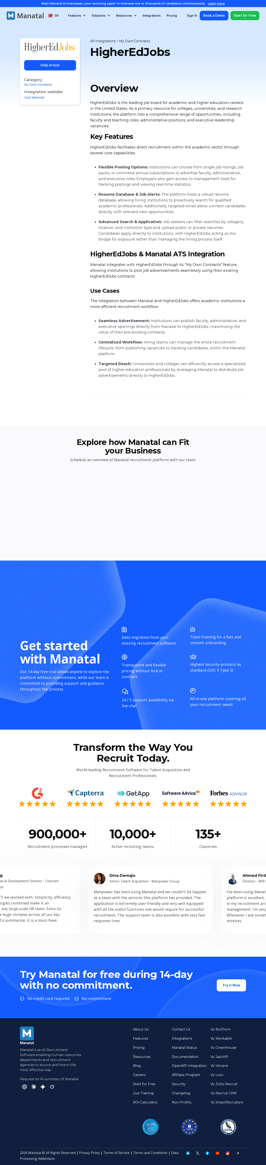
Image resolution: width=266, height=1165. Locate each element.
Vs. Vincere (219, 1066)
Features (140, 1038)
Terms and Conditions (150, 1152)
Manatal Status (184, 1048)
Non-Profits (181, 1102)
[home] (25, 15)
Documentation (185, 1057)
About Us (141, 1029)
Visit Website (34, 97)
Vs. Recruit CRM (224, 1093)
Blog (137, 1066)
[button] (53, 16)
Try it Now (231, 985)
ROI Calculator (145, 1102)
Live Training (143, 1093)
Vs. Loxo (217, 1075)
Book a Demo (214, 15)
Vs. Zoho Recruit (224, 1084)
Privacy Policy (89, 1152)
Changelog (181, 1093)
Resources (141, 1057)
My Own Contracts (38, 84)
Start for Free (245, 15)
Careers (139, 1075)
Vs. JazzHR (219, 1057)
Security (179, 1084)
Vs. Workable (221, 1038)
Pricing (171, 15)
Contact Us (181, 1029)
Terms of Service (116, 1152)
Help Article (50, 65)
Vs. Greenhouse (223, 1048)
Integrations (152, 15)
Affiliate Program (186, 1075)
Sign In (192, 15)
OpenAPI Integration (189, 1066)
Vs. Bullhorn (221, 1029)
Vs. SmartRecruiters (227, 1102)
